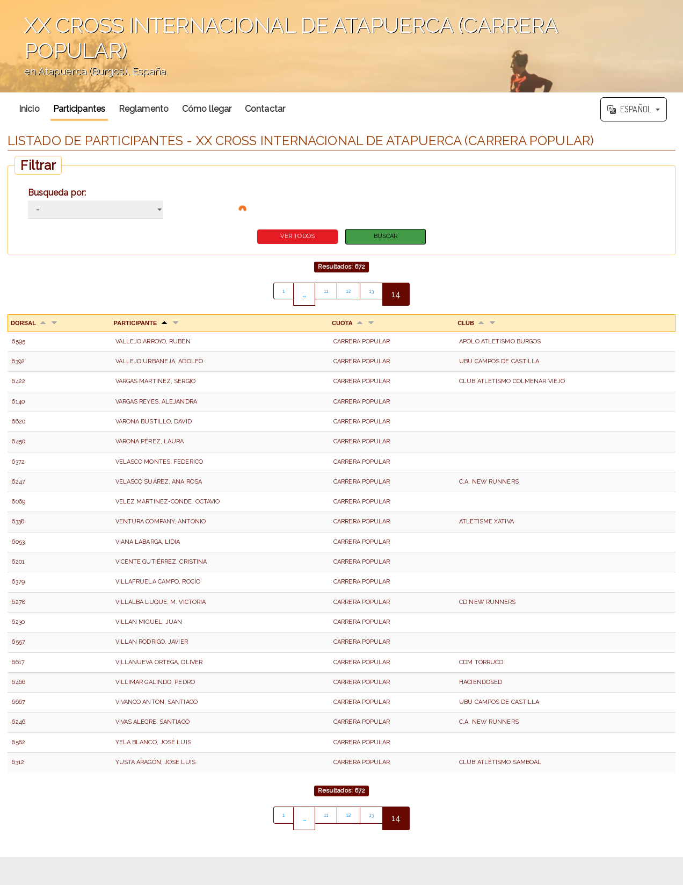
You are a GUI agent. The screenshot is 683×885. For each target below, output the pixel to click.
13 (375, 296)
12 (349, 296)
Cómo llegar (206, 109)
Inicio (29, 109)
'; (341, 46)
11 (323, 296)
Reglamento (144, 109)
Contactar (265, 109)
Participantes (79, 109)
